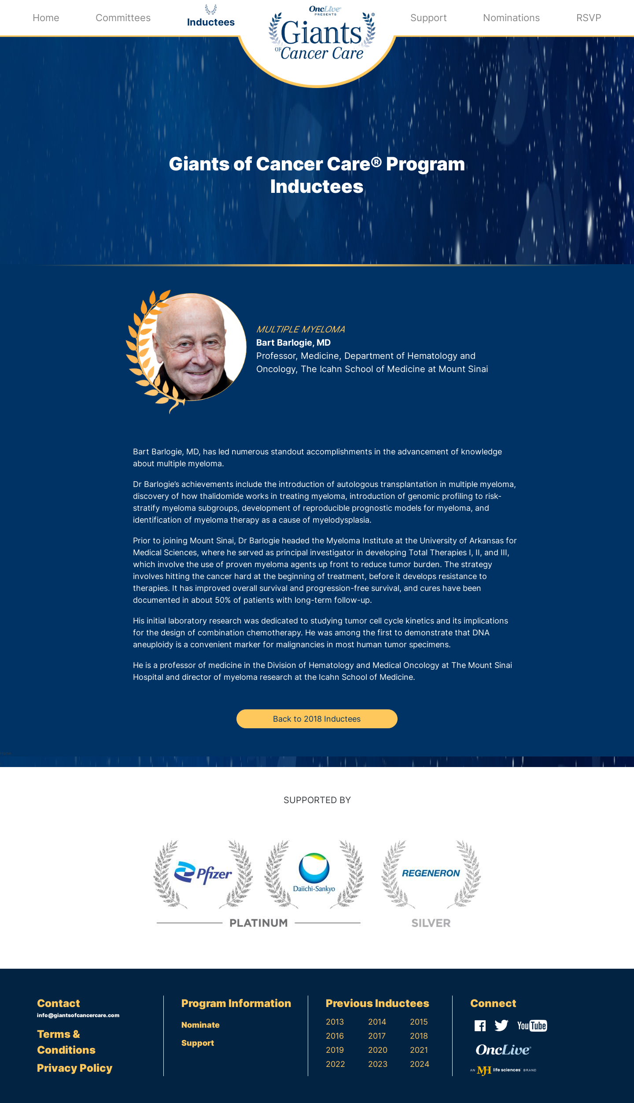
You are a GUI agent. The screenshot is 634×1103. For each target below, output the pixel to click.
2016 (335, 1035)
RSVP (588, 17)
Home (46, 17)
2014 (377, 1021)
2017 (377, 1035)
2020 (377, 1050)
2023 (377, 1064)
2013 (335, 1021)
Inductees (211, 21)
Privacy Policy (75, 1068)
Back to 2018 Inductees (317, 718)
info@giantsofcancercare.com (78, 1015)
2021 (419, 1050)
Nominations (511, 17)
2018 (419, 1035)
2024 (420, 1064)
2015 (419, 1021)
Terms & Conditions (66, 1042)
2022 (335, 1064)
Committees (123, 17)
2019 (335, 1050)
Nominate (200, 1024)
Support (428, 17)
